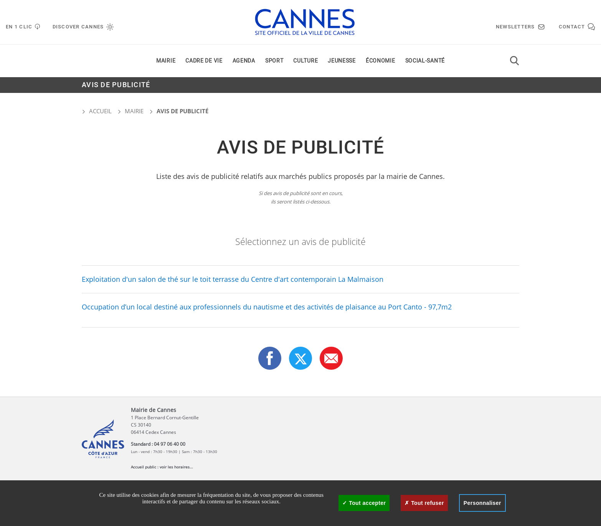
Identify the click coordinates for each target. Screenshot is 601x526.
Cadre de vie (203, 61)
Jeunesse (342, 61)
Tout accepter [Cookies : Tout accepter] (364, 503)
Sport (274, 61)
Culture (305, 61)
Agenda (244, 61)
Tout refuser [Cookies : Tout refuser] (424, 503)
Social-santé (425, 61)
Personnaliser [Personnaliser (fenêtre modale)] (482, 503)
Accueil (97, 111)
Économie (380, 61)
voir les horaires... (176, 467)
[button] (331, 358)
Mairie (165, 61)
